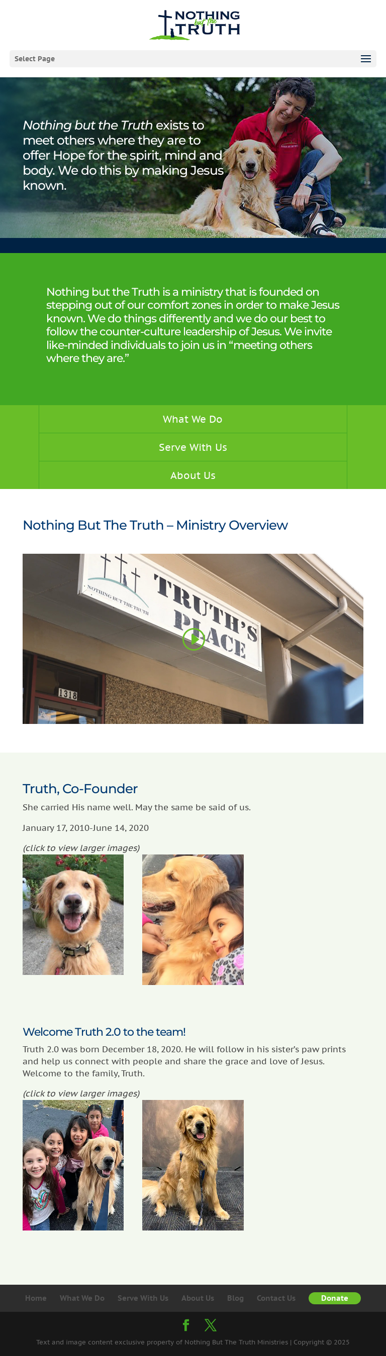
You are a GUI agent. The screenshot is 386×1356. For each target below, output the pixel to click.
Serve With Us (193, 447)
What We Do (193, 419)
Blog (235, 1298)
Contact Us (276, 1298)
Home (36, 1298)
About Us (193, 475)
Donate (334, 1298)
